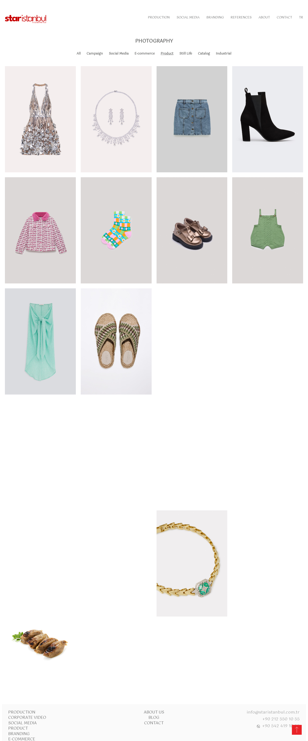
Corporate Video (27, 718)
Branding (215, 17)
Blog (153, 718)
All (79, 53)
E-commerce (145, 53)
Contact (284, 17)
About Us (154, 712)
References (241, 17)
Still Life (185, 53)
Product (167, 53)
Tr (301, 17)
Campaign (95, 53)
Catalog (204, 53)
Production (159, 17)
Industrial (223, 53)
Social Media (188, 17)
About (264, 17)
